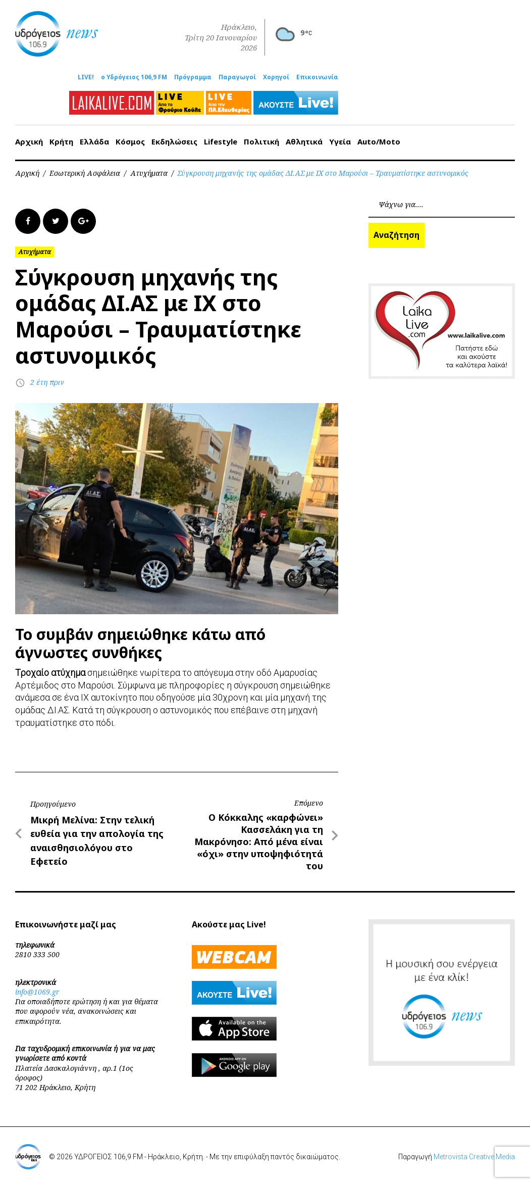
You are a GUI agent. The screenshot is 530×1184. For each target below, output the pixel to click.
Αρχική (29, 141)
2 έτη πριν (47, 382)
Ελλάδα (94, 141)
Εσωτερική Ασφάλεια (84, 173)
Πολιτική (261, 141)
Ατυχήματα (149, 173)
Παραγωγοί (237, 77)
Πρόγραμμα (192, 77)
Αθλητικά (304, 141)
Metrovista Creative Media (474, 1157)
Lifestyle (220, 141)
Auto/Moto (378, 141)
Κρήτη (61, 141)
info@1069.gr (37, 992)
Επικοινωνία (317, 77)
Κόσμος (130, 141)
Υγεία (340, 141)
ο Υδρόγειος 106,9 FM (134, 77)
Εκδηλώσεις (174, 141)
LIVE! (86, 77)
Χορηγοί (276, 77)
